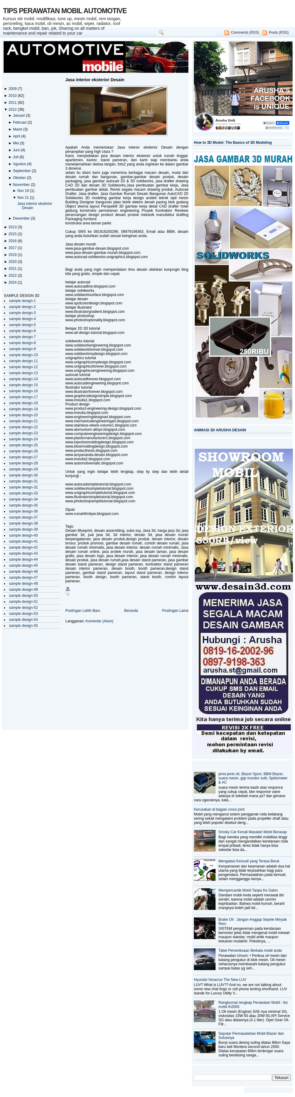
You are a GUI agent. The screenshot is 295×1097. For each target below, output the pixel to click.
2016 (12, 241)
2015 (12, 234)
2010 (12, 96)
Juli (16, 157)
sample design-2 (22, 307)
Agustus (20, 164)
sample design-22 (23, 427)
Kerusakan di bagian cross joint (219, 809)
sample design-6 (22, 331)
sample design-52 (23, 608)
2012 (12, 109)
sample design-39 (23, 529)
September (22, 171)
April (17, 136)
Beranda (131, 611)
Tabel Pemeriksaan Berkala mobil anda (250, 950)
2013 (12, 227)
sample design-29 (23, 469)
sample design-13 (23, 373)
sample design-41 (23, 541)
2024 (12, 282)
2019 (12, 255)
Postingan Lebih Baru (82, 611)
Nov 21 (23, 198)
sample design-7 (22, 337)
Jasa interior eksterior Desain (94, 79)
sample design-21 (23, 421)
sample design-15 (23, 385)
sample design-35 (23, 505)
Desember (22, 218)
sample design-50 (23, 595)
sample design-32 (23, 487)
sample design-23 (23, 433)
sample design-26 (23, 451)
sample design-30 (23, 475)
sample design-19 (23, 409)
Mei (16, 143)
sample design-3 (22, 313)
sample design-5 (22, 325)
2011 (12, 102)
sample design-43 (23, 553)
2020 (12, 262)
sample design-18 (23, 403)
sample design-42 (23, 547)
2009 (12, 89)
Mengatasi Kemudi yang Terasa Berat (249, 861)
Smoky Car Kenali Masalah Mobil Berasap (253, 832)
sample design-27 (23, 457)
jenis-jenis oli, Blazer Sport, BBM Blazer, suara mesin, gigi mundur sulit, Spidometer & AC (253, 778)
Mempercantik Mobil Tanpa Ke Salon (248, 890)
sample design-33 (23, 493)
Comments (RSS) (245, 32)
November (22, 185)
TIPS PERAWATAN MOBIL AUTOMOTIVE (65, 11)
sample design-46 (23, 571)
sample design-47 (23, 577)
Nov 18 (23, 191)
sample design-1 (22, 301)
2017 (12, 248)
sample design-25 (23, 445)
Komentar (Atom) (99, 621)
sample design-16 (23, 391)
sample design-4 (22, 319)
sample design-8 (22, 343)
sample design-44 (23, 559)
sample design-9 (22, 349)
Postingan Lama (175, 611)
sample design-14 (23, 379)
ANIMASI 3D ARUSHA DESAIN (220, 430)
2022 (12, 275)
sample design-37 (23, 517)
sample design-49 (23, 589)
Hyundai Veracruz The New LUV (220, 980)
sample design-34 (23, 499)
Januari (19, 115)
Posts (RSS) (279, 32)
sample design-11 (23, 361)
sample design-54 (23, 620)
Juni (17, 150)
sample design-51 (23, 601)
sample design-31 (23, 481)
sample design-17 (23, 397)
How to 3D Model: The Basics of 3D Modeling (233, 142)
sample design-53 (23, 614)
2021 (12, 269)
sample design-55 (23, 626)
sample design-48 (23, 583)
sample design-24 (23, 439)
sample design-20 (23, 415)
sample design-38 (23, 523)
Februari (20, 122)
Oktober (20, 178)
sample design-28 (23, 463)
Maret (18, 129)
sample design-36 (23, 511)
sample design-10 (23, 355)
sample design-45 (23, 565)
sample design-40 (23, 535)
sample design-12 (23, 367)
